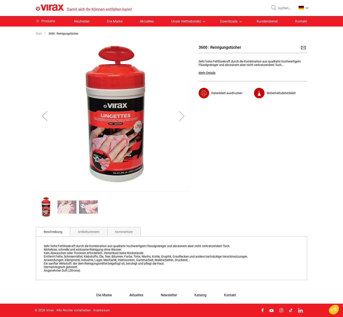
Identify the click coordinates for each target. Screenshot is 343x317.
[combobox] (285, 8)
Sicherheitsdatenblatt (281, 93)
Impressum (101, 310)
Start (39, 33)
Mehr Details (207, 72)
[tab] (53, 231)
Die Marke (114, 21)
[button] (303, 7)
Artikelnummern (89, 232)
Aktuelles (147, 21)
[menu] (172, 21)
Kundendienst (267, 21)
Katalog (200, 295)
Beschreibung (53, 232)
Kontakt (301, 21)
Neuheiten (82, 21)
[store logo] (84, 8)
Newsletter (169, 295)
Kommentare (124, 232)
